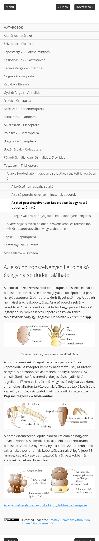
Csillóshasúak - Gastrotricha (24, 60)
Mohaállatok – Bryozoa (21, 253)
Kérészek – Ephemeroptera (24, 108)
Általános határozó (18, 35)
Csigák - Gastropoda (19, 76)
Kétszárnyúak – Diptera (21, 245)
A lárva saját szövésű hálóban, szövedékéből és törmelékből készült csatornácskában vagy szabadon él (49, 226)
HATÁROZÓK (13, 27)
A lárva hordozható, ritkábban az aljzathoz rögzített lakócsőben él (51, 175)
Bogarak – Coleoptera (20, 141)
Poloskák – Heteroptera (21, 133)
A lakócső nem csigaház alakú (33, 186)
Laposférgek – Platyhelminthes (27, 52)
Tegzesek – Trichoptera (21, 165)
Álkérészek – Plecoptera (21, 125)
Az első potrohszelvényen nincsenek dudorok (44, 194)
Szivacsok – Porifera (18, 43)
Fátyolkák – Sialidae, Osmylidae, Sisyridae (34, 157)
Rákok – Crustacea (17, 100)
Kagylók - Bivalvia (16, 84)
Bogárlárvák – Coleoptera (23, 149)
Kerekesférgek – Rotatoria (23, 68)
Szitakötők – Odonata (20, 117)
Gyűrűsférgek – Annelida (22, 92)
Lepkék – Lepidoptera (20, 237)
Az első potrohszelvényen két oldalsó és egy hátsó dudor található (49, 205)
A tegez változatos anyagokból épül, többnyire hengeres (51, 216)
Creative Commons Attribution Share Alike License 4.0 (56, 521)
